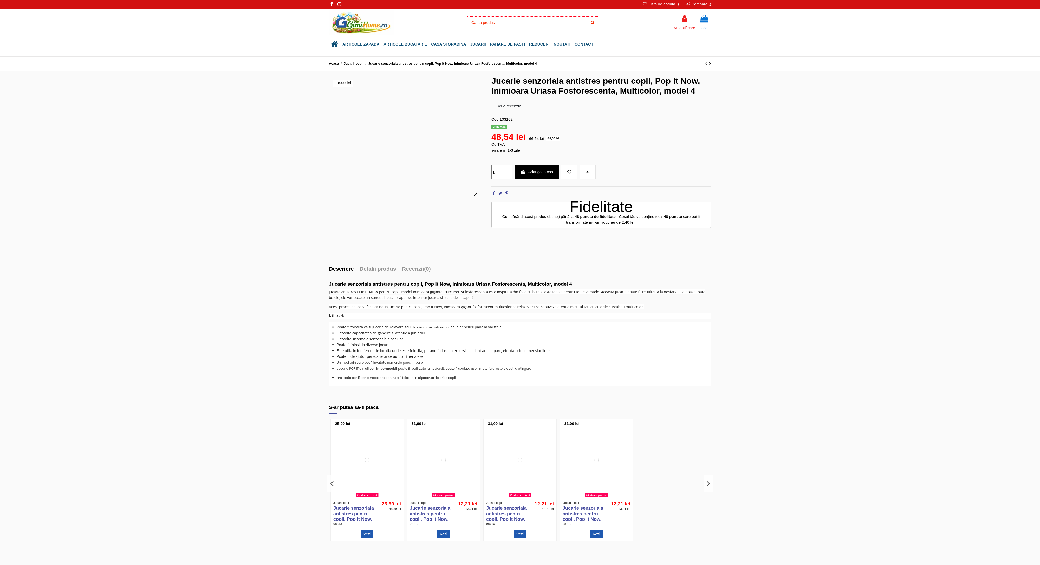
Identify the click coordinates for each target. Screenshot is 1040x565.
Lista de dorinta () (661, 4)
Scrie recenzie (509, 106)
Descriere (341, 269)
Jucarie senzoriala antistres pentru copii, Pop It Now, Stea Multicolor (430, 516)
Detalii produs (378, 269)
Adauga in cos (537, 172)
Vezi (367, 534)
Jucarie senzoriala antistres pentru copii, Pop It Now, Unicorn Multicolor (354, 516)
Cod (495, 119)
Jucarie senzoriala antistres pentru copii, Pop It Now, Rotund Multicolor (583, 516)
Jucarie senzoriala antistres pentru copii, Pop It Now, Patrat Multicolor (506, 516)
